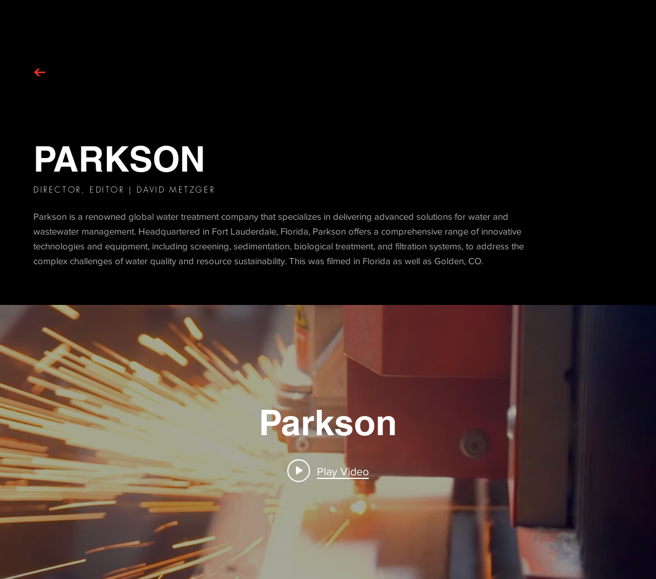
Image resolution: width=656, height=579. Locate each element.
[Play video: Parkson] (328, 471)
